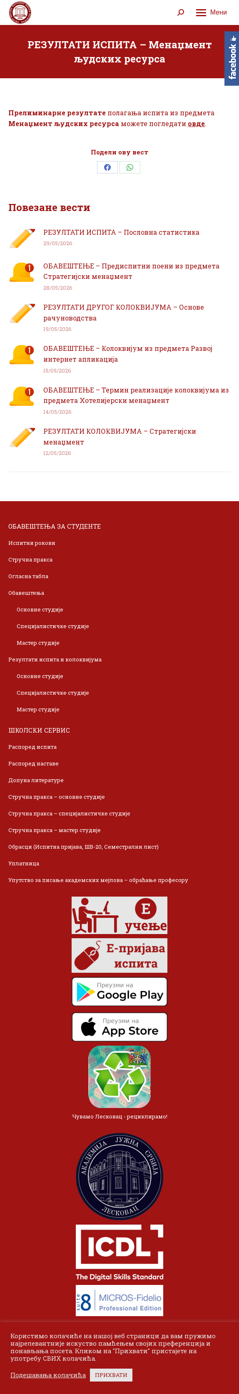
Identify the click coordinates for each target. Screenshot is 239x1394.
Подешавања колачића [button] (48, 1375)
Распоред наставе (33, 763)
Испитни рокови (31, 543)
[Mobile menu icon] (211, 12)
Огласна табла (28, 576)
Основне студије (40, 609)
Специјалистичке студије (53, 626)
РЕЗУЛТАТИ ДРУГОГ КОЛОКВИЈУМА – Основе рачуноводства (123, 312)
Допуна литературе (36, 780)
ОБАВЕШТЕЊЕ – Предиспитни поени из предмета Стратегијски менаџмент (131, 271)
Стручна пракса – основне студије (56, 796)
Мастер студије (38, 642)
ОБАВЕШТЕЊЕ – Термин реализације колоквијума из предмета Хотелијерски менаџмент (136, 395)
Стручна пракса (30, 559)
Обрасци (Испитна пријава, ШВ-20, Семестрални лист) (83, 846)
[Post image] (21, 238)
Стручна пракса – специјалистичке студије (69, 813)
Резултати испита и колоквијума (55, 659)
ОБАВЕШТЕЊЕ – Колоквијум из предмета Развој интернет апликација (127, 353)
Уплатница (23, 863)
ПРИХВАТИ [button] (111, 1375)
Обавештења (26, 592)
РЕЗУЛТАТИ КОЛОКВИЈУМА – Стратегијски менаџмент (119, 436)
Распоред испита (32, 746)
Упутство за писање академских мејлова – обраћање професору (98, 880)
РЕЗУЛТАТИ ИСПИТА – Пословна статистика (121, 232)
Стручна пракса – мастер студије (54, 830)
